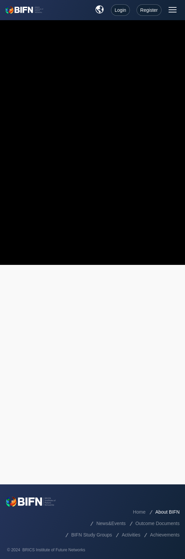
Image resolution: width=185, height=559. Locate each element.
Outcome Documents (158, 523)
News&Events (110, 523)
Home (139, 512)
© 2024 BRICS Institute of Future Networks (46, 550)
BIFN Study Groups (91, 534)
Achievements (165, 534)
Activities (131, 534)
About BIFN (167, 512)
